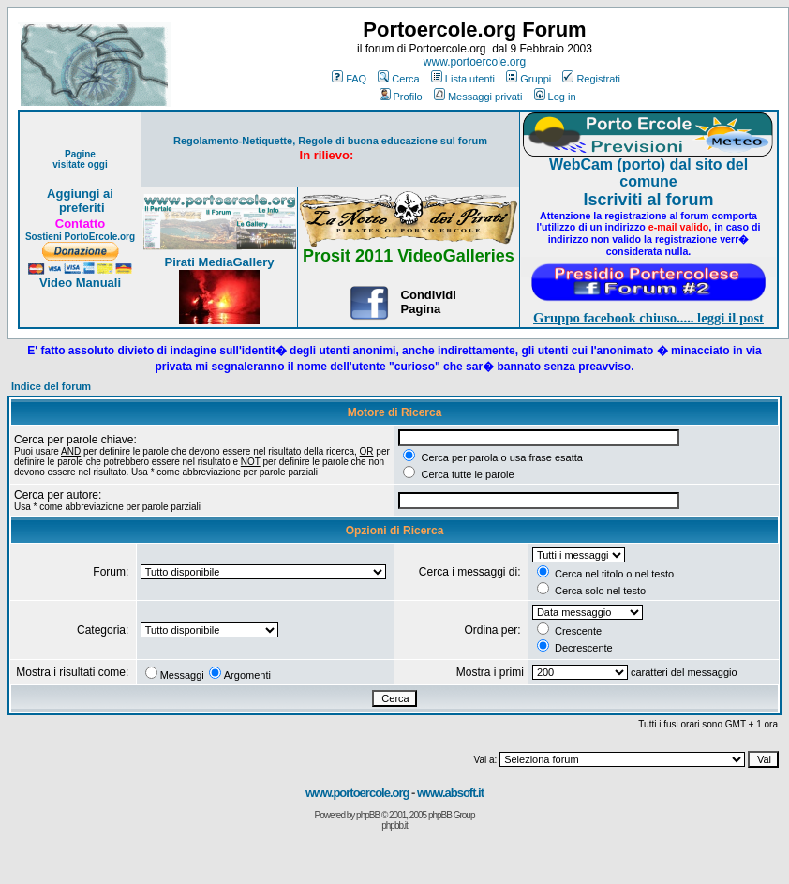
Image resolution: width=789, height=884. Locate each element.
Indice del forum (51, 386)
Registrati (590, 78)
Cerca (398, 78)
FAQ (349, 78)
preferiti (79, 208)
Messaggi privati (478, 96)
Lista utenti (463, 78)
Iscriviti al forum (648, 199)
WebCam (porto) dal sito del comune (648, 173)
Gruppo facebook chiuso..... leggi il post (648, 317)
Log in (555, 96)
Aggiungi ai (80, 194)
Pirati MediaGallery (219, 262)
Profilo (401, 96)
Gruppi (528, 78)
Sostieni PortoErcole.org (80, 237)
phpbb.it (394, 825)
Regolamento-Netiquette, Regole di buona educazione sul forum (330, 140)
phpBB (368, 815)
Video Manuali (80, 283)
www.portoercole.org (475, 61)
